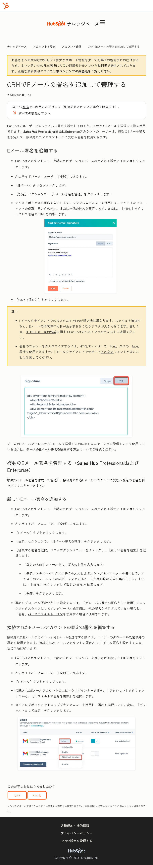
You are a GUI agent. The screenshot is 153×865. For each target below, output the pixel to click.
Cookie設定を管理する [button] (76, 840)
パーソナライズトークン (45, 614)
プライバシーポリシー (76, 833)
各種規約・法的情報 (75, 825)
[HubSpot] (5, 6)
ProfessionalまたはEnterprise (51, 131)
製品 (26, 106)
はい (17, 795)
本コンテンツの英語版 (72, 71)
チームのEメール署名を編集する (49, 449)
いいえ (37, 795)
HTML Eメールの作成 (41, 331)
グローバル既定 (124, 637)
